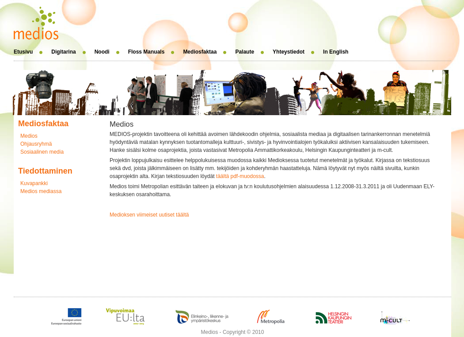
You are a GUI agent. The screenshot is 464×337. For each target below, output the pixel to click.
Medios (29, 136)
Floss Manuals (146, 52)
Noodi (102, 52)
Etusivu (23, 52)
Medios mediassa (40, 191)
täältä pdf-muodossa (240, 176)
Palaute (244, 52)
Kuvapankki (34, 183)
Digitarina (63, 52)
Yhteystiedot (288, 52)
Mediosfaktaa (200, 52)
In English (335, 52)
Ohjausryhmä (36, 144)
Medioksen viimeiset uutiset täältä (149, 215)
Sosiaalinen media (42, 152)
